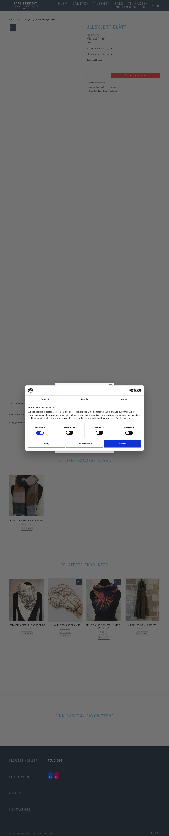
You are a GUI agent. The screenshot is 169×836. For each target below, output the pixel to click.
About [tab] (124, 399)
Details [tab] (84, 399)
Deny (46, 444)
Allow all (122, 444)
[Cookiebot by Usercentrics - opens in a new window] (129, 390)
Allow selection (84, 444)
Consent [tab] (45, 399)
